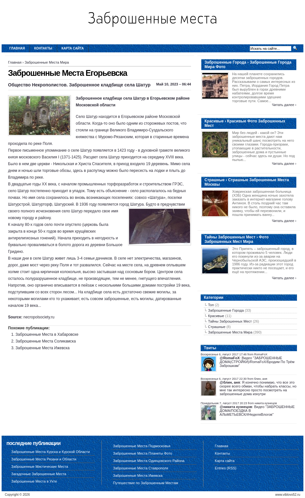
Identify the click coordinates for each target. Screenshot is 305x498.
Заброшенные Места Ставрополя (140, 468)
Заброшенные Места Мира (47, 62)
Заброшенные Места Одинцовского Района (148, 461)
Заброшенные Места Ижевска (42, 348)
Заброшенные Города (226, 310)
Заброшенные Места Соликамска (45, 341)
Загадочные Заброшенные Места (38, 474)
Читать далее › (284, 105)
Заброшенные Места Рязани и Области (43, 459)
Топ (211, 305)
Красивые (216, 316)
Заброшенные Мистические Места (39, 466)
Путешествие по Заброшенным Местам (145, 483)
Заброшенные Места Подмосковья (141, 446)
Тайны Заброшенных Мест (230, 321)
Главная (17, 48)
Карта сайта (73, 48)
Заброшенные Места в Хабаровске (46, 334)
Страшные (216, 327)
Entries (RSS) (225, 468)
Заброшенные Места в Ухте (34, 481)
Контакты (43, 48)
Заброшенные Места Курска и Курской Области (50, 452)
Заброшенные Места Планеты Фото (142, 453)
